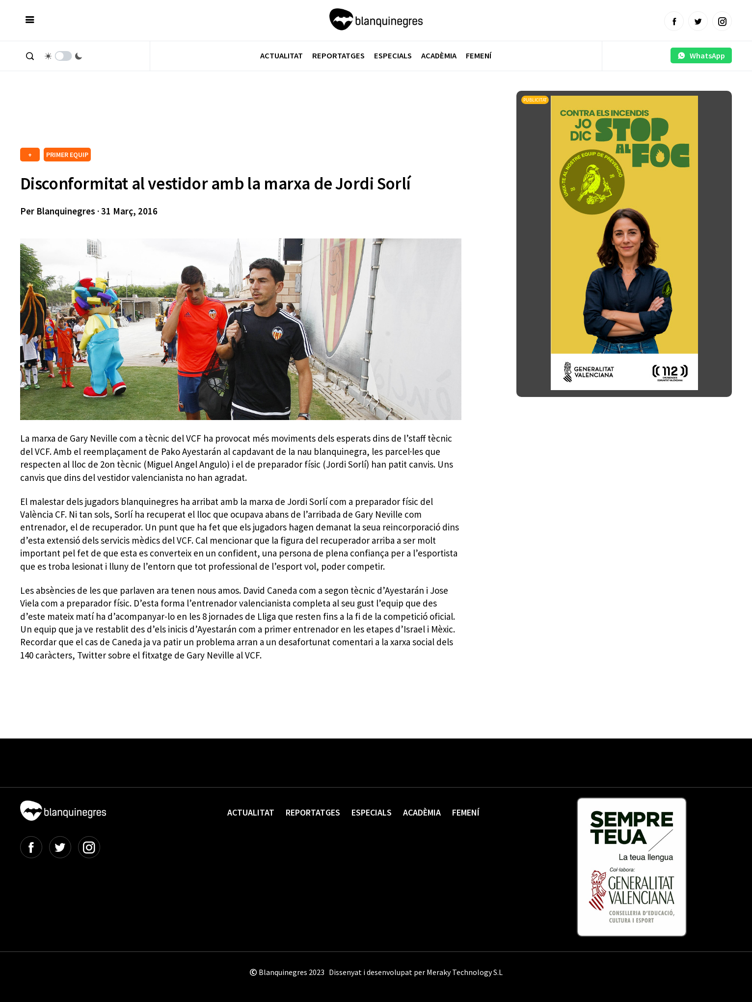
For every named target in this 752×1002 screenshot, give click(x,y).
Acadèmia (439, 56)
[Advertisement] (198, 118)
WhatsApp (701, 55)
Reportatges (338, 56)
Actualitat (281, 56)
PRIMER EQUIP (67, 154)
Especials (393, 56)
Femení (478, 56)
